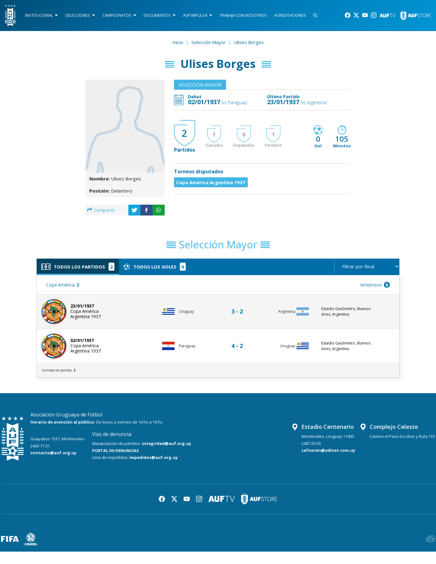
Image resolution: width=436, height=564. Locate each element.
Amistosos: (375, 285)
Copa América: (62, 285)
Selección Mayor (208, 42)
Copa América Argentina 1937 (211, 182)
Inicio (177, 42)
